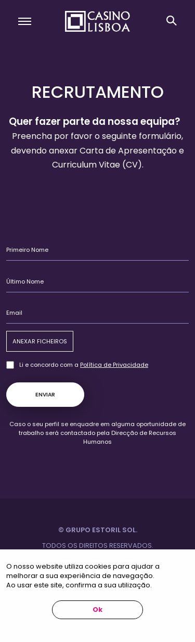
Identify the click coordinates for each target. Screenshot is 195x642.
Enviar (45, 395)
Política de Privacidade (114, 365)
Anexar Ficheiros (39, 341)
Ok (97, 609)
